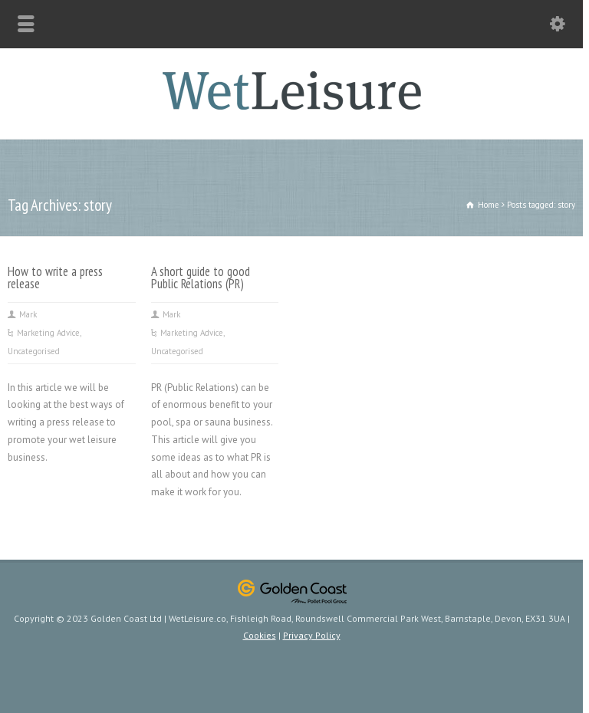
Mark (28, 314)
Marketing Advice (48, 332)
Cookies (259, 635)
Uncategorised (34, 351)
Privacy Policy (312, 635)
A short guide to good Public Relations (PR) (200, 278)
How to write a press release (55, 278)
